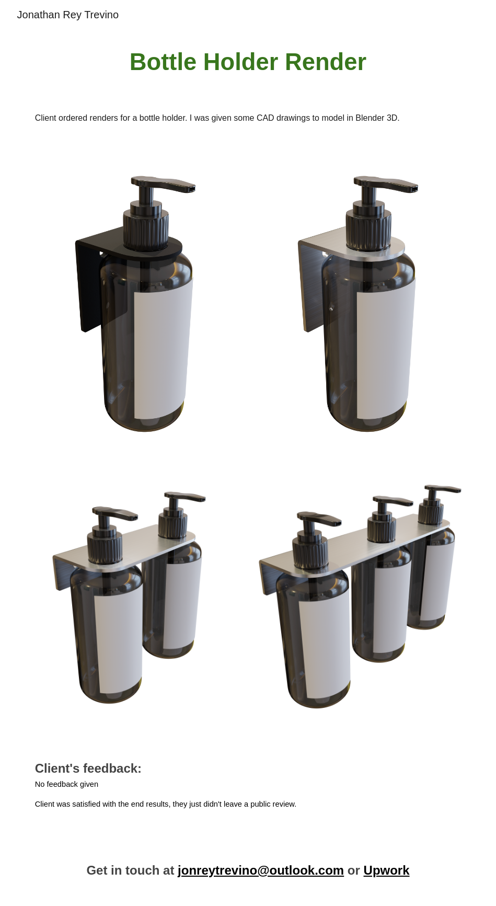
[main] (248, 62)
